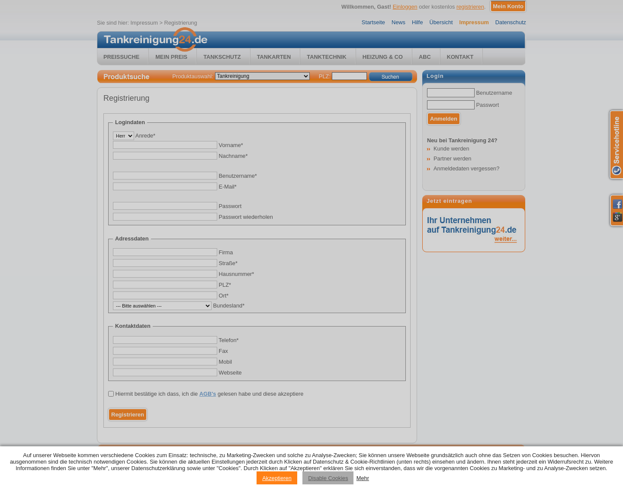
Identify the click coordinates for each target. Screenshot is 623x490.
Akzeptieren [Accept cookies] (277, 478)
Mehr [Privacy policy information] (362, 478)
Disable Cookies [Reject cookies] (328, 478)
